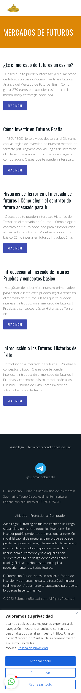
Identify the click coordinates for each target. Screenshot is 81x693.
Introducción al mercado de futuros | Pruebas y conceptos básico (37, 275)
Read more (15, 105)
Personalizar (40, 673)
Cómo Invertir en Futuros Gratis (32, 129)
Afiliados (21, 516)
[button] (11, 682)
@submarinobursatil (40, 477)
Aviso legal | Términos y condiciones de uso (40, 447)
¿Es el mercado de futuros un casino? (38, 64)
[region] (40, 651)
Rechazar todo (40, 684)
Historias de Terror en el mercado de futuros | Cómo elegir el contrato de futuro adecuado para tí (37, 200)
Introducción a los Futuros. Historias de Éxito (39, 351)
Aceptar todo (40, 661)
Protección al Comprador (48, 516)
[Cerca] (76, 613)
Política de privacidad (33, 648)
